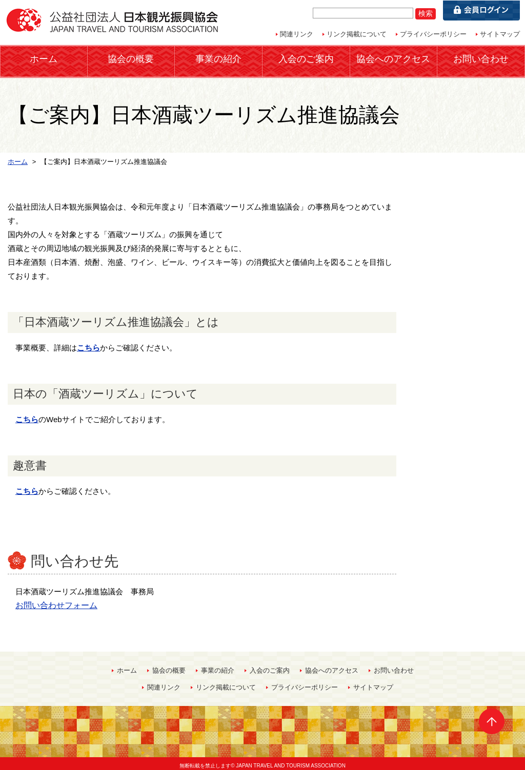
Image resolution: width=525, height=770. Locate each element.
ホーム (43, 58)
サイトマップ (500, 34)
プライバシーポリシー (433, 34)
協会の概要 (130, 58)
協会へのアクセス (393, 58)
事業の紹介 (218, 58)
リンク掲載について (357, 34)
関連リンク (296, 34)
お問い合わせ (481, 58)
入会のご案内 (306, 58)
